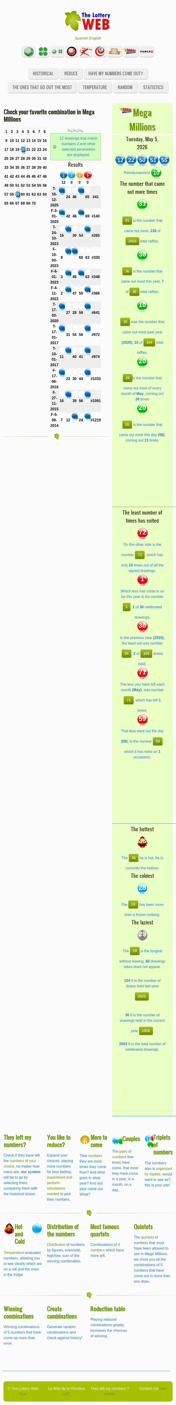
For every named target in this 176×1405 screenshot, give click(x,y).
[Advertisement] (144, 478)
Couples (131, 1139)
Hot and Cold (20, 1233)
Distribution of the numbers (63, 1230)
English (95, 38)
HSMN (109, 1394)
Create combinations (62, 1312)
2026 (146, 1031)
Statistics (153, 87)
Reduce (71, 73)
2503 (132, 241)
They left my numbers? (17, 1141)
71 (129, 700)
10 (125, 322)
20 (128, 378)
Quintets (143, 1226)
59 (158, 741)
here (163, 1389)
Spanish (81, 38)
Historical (43, 73)
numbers (95, 1156)
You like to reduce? (58, 1141)
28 (133, 904)
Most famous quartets (104, 1230)
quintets (147, 1237)
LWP (66, 1394)
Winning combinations (18, 1312)
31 (127, 220)
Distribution (56, 1245)
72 (140, 555)
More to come (99, 1141)
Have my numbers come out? (115, 73)
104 (149, 342)
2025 (142, 996)
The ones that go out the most (42, 87)
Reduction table (107, 1309)
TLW (23, 1394)
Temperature (95, 87)
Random (125, 87)
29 (135, 951)
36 (127, 271)
